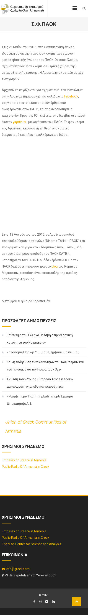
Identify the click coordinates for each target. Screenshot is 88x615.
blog (55, 266)
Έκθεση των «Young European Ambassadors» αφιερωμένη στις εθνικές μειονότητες (40, 382)
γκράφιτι (20, 122)
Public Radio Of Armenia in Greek (25, 466)
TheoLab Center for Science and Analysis (31, 544)
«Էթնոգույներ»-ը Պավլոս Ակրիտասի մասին (43, 352)
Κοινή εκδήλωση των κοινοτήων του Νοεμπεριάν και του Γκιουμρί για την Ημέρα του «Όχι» (45, 365)
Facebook (71, 96)
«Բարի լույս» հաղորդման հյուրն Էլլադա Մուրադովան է (40, 399)
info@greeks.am (16, 569)
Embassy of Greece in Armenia (24, 460)
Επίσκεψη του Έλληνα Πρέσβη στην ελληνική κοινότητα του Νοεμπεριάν (40, 338)
